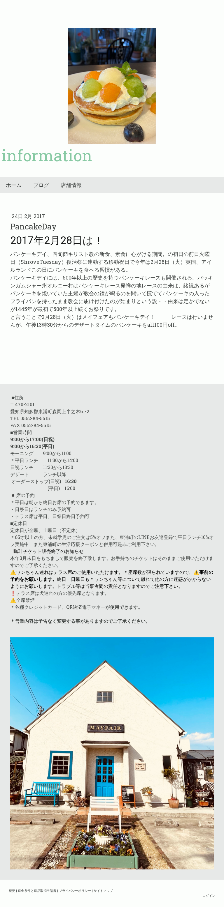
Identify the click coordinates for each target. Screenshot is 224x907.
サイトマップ (103, 890)
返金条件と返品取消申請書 (37, 890)
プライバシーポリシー (75, 890)
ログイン (208, 895)
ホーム (14, 185)
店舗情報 (71, 185)
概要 (12, 890)
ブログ (41, 185)
